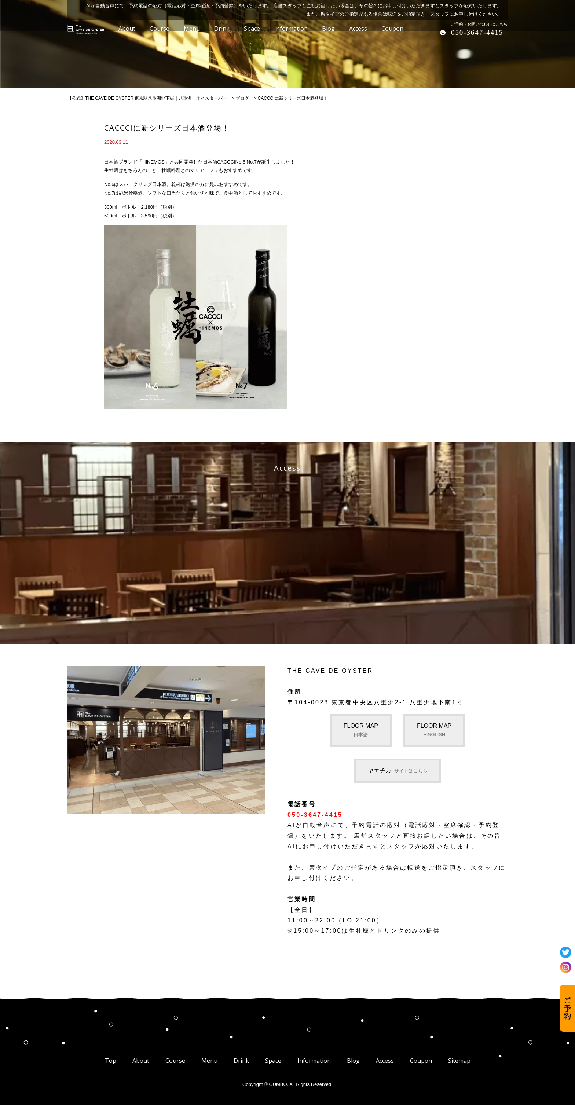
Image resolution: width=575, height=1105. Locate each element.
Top (110, 1061)
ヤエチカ (398, 770)
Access (385, 1061)
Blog (353, 1061)
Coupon (421, 1061)
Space (273, 1061)
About (140, 1061)
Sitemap (459, 1061)
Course (175, 1061)
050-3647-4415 (477, 32)
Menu (209, 1061)
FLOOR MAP (361, 730)
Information (314, 1061)
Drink (241, 1061)
